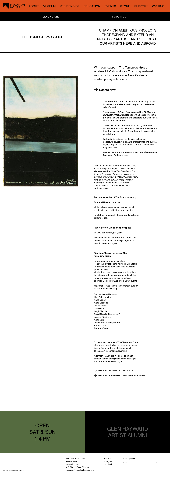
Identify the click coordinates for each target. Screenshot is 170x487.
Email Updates (129, 458)
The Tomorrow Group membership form (121, 375)
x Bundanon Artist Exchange (129, 113)
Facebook (108, 464)
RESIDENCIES (69, 6)
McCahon (148, 112)
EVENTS (110, 6)
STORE (125, 6)
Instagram (108, 461)
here (147, 152)
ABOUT (34, 6)
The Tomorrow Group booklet (116, 370)
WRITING (158, 6)
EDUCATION (91, 6)
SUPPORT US (119, 16)
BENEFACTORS (51, 16)
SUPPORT (141, 6)
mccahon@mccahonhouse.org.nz (80, 470)
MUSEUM (49, 6)
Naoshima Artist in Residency (121, 112)
